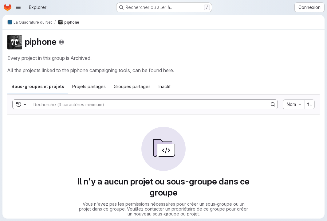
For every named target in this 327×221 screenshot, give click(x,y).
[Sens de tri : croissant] (310, 104)
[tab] (37, 86)
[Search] (145, 104)
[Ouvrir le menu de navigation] (18, 7)
